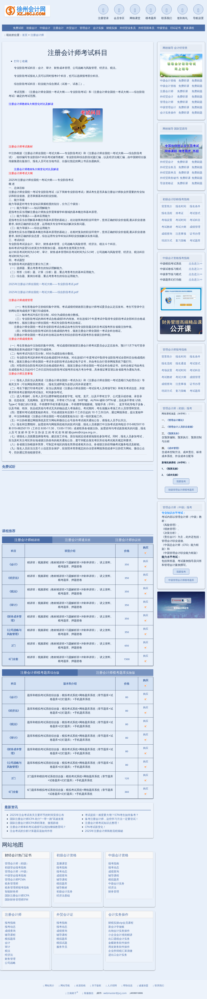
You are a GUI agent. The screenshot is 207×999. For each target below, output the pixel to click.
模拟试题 (61, 943)
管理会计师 (166, 102)
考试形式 (195, 213)
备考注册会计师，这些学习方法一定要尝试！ (111, 819)
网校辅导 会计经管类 (175, 48)
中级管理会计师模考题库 (181, 580)
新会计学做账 (116, 927)
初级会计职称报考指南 (176, 199)
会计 (7, 943)
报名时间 (181, 206)
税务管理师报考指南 (17, 887)
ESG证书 (175, 28)
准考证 (180, 213)
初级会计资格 (66, 855)
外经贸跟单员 (146, 28)
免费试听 (18, 28)
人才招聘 (111, 985)
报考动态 (61, 871)
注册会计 (58, 28)
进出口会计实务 (117, 955)
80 (126, 697)
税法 (7, 951)
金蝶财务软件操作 (119, 943)
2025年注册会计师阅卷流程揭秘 (104, 831)
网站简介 (48, 985)
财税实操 (111, 28)
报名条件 (195, 206)
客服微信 (87, 993)
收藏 (25, 61)
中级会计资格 (118, 855)
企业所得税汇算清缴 (120, 951)
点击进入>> (195, 263)
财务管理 (113, 891)
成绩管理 (195, 227)
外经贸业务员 (128, 28)
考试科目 (195, 220)
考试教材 (167, 227)
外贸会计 (71, 28)
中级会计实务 (116, 883)
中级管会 (162, 28)
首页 (25, 35)
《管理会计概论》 (175, 420)
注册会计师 (37, 35)
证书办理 (195, 233)
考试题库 (195, 240)
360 (127, 791)
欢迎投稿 (80, 985)
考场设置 (167, 220)
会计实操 (98, 28)
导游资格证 (166, 183)
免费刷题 (197, 80)
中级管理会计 (168, 107)
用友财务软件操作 (119, 947)
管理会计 (85, 28)
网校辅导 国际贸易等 (175, 128)
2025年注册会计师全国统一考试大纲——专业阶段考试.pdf (43, 284)
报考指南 (61, 867)
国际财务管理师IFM (16, 899)
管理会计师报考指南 (175, 349)
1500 (127, 659)
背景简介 (167, 206)
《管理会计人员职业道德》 (180, 426)
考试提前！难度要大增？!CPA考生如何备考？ (112, 815)
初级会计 (31, 28)
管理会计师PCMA (15, 879)
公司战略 (10, 963)
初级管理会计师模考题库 (181, 489)
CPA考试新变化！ (95, 827)
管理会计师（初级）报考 (177, 408)
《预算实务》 (173, 433)
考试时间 (181, 220)
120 (127, 778)
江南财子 (72, 993)
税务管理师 (11, 883)
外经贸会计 (166, 96)
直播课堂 (61, 863)
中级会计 (45, 28)
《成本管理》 (173, 448)
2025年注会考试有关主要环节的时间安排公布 (37, 815)
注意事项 (181, 233)
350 (127, 564)
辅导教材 (61, 887)
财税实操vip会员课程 (120, 923)
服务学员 (61, 947)
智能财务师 (11, 891)
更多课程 (188, 28)
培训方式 (167, 240)
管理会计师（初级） (17, 863)
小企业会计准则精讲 (120, 935)
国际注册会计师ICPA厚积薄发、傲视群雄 (34, 823)
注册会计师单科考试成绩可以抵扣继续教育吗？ (38, 827)
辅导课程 (61, 879)
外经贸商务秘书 (169, 178)
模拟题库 (61, 883)
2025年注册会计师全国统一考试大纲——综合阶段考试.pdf (43, 292)
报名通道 (181, 363)
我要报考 (181, 481)
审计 (7, 947)
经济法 (112, 887)
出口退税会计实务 (119, 939)
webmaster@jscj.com (114, 993)
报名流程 (167, 213)
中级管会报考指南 (15, 875)
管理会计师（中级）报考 (177, 507)
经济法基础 (63, 895)
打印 (16, 61)
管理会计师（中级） (17, 871)
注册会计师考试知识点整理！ (102, 823)
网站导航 (64, 985)
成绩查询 (61, 875)
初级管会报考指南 (15, 867)
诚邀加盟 (142, 985)
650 (127, 645)
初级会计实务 (64, 891)
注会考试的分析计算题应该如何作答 (31, 831)
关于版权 (95, 985)
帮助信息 (127, 985)
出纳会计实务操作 (119, 931)
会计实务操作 (118, 914)
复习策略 (181, 240)
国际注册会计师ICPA (17, 895)
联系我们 (158, 985)
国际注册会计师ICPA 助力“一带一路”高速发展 (37, 819)
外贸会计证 (64, 914)
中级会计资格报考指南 (176, 258)
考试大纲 (181, 227)
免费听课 (183, 80)
